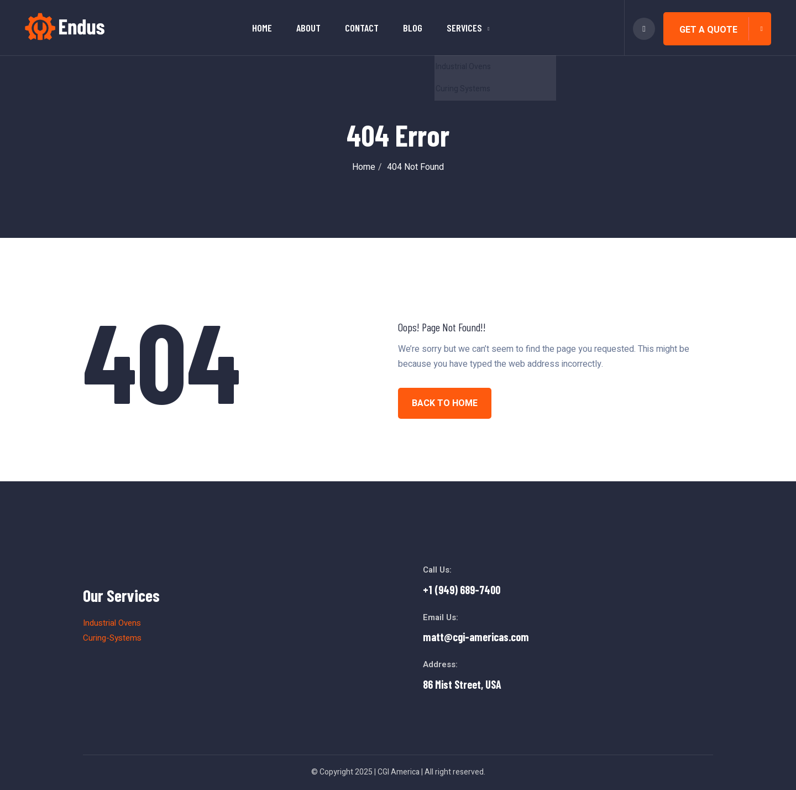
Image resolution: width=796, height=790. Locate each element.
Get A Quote (708, 30)
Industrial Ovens (112, 623)
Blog (412, 28)
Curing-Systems (112, 638)
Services (464, 28)
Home (262, 28)
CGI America (399, 772)
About (308, 28)
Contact (362, 28)
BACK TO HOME (445, 403)
